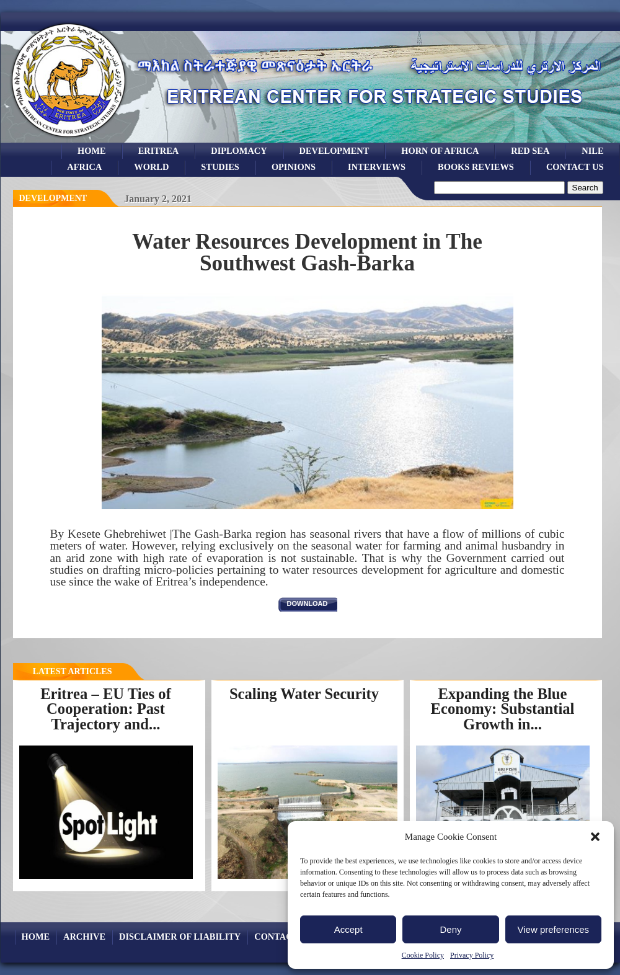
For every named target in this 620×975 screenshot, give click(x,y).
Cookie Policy (423, 955)
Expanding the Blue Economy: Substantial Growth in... (503, 708)
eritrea (158, 151)
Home (92, 151)
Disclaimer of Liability (180, 937)
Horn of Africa (440, 151)
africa (84, 167)
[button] (595, 836)
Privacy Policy (472, 955)
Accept (348, 929)
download (307, 603)
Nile (592, 151)
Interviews (376, 167)
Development (53, 198)
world (151, 167)
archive (84, 937)
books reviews (476, 167)
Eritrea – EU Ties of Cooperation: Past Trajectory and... (105, 708)
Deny (450, 929)
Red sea (530, 151)
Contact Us (575, 167)
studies (220, 167)
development (334, 151)
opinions (294, 167)
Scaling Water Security (304, 693)
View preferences (554, 929)
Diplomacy (239, 151)
